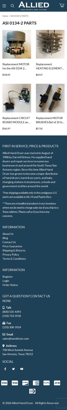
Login (5, 280)
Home (5, 16)
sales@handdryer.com (15, 338)
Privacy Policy (10, 254)
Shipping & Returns (13, 250)
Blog (5, 238)
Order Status (10, 285)
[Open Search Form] (12, 6)
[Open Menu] (4, 6)
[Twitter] (13, 369)
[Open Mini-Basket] (63, 5)
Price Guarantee (12, 246)
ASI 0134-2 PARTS (19, 16)
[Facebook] (5, 369)
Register (7, 276)
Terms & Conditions (14, 258)
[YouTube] (21, 369)
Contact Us (9, 242)
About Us (7, 233)
